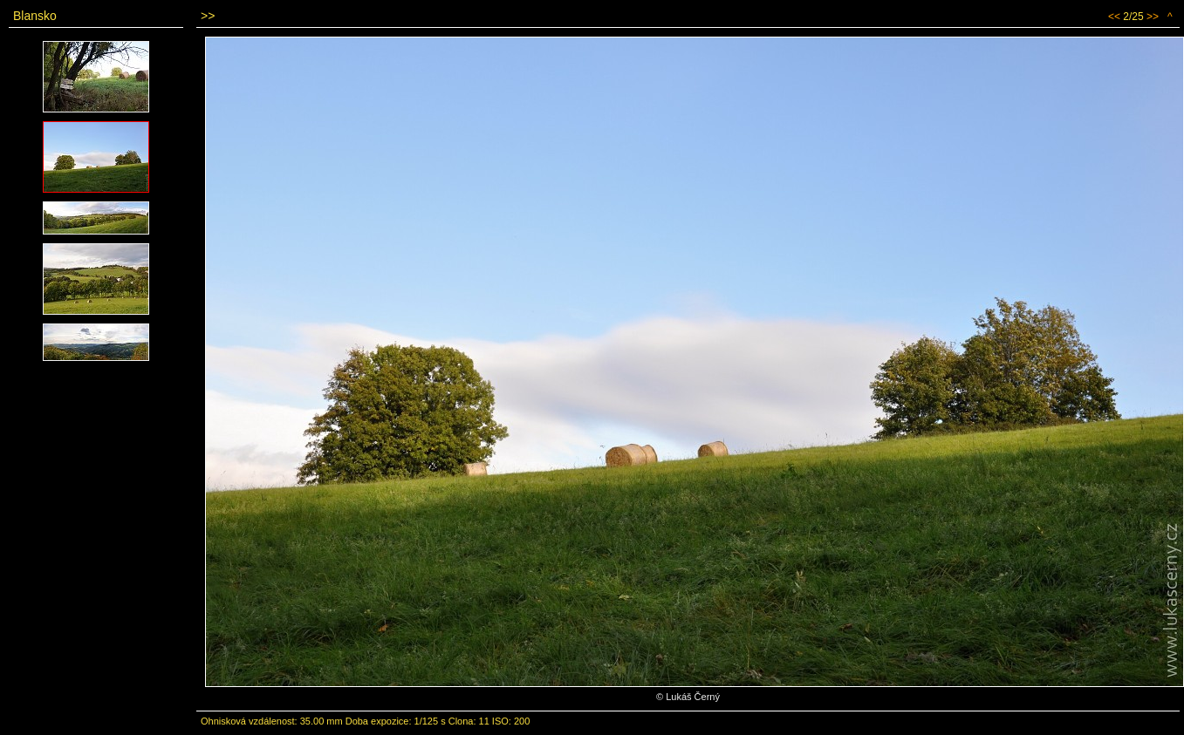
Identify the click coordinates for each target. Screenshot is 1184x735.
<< (1114, 16)
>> (1152, 16)
